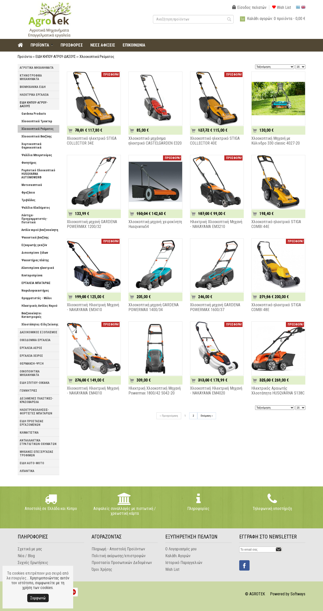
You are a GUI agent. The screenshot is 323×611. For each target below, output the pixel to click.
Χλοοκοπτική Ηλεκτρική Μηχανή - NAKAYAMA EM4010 (93, 390)
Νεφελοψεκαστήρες (35, 290)
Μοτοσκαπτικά (31, 185)
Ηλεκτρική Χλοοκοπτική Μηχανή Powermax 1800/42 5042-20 (154, 390)
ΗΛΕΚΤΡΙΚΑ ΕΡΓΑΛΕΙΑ (34, 95)
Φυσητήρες (28, 162)
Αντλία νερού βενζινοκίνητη (39, 230)
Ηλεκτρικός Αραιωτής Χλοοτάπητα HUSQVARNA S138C (278, 390)
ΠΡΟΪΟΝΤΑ (40, 45)
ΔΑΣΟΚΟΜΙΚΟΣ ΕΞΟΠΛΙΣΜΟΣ (38, 332)
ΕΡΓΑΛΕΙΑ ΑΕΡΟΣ (31, 348)
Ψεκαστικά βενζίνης (35, 237)
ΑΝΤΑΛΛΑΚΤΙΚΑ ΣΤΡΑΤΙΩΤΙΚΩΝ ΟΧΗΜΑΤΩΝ (38, 442)
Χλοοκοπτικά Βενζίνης (36, 136)
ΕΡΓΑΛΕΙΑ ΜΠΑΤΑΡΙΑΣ (35, 283)
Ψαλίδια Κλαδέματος (35, 207)
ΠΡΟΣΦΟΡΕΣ (72, 45)
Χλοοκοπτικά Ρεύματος (96, 57)
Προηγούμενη (169, 415)
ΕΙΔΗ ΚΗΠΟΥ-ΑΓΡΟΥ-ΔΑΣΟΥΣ (56, 57)
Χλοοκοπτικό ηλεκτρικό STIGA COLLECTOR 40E (215, 141)
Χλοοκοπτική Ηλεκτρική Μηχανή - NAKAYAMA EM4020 (216, 390)
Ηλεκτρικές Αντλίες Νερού (39, 306)
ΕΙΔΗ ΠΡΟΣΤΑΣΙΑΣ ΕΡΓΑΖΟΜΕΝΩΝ (31, 423)
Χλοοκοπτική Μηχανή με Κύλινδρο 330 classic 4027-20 (275, 141)
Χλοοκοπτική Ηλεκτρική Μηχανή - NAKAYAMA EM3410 (93, 307)
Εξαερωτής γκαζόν (34, 245)
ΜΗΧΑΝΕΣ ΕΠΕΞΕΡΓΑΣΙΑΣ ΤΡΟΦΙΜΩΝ (36, 453)
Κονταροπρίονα (31, 275)
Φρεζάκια (28, 192)
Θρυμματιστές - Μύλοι (36, 298)
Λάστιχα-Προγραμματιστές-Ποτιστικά (34, 219)
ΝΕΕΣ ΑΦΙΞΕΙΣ (102, 45)
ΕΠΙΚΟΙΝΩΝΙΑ (134, 45)
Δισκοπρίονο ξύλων (34, 252)
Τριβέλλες (28, 200)
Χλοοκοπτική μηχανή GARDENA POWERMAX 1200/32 (92, 224)
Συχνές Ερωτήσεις (33, 562)
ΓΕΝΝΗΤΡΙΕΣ (28, 390)
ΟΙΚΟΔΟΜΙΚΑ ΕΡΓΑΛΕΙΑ (35, 340)
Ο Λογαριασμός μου (181, 549)
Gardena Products (33, 113)
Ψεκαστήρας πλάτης (35, 260)
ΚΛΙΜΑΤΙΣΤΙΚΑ (29, 432)
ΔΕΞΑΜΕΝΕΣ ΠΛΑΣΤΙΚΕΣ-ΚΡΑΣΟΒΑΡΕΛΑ (36, 400)
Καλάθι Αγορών (178, 555)
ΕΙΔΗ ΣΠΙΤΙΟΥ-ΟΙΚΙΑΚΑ (34, 383)
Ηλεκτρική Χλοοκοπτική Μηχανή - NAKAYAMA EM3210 (216, 224)
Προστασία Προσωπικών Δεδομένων (122, 562)
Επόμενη (207, 415)
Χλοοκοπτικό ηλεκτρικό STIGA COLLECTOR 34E (92, 141)
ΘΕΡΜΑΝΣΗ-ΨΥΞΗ (32, 363)
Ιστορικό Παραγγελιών (183, 562)
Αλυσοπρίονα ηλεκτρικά (37, 268)
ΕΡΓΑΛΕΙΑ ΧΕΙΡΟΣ (31, 356)
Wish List (281, 7)
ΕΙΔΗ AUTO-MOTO (32, 463)
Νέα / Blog (26, 555)
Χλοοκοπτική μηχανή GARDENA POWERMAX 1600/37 (215, 307)
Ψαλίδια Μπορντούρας (36, 155)
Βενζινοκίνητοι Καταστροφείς (31, 315)
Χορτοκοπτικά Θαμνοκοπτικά (31, 145)
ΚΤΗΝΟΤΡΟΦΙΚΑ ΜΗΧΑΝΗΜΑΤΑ (31, 77)
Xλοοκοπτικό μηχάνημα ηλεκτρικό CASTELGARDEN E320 (155, 141)
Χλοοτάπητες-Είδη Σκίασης (39, 324)
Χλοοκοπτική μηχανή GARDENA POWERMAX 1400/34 (153, 307)
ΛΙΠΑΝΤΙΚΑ (27, 471)
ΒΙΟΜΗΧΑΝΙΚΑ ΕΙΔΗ (33, 87)
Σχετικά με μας (30, 549)
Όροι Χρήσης (102, 569)
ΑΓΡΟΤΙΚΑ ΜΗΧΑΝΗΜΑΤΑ (36, 67)
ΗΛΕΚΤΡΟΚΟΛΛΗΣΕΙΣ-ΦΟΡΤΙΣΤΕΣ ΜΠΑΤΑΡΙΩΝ (36, 411)
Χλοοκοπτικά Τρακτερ (36, 121)
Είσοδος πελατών (249, 7)
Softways (297, 594)
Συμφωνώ (38, 598)
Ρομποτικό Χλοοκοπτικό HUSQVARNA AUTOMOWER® (38, 174)
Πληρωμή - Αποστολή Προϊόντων (118, 549)
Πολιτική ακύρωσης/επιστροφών (119, 555)
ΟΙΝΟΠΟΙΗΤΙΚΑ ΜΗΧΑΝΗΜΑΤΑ (30, 373)
